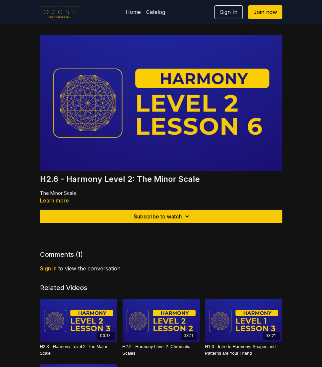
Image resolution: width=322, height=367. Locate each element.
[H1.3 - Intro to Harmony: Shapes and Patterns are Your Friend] (243, 349)
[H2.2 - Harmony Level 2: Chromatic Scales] (161, 349)
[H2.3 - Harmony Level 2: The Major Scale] (78, 349)
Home (133, 12)
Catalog (155, 12)
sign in (48, 268)
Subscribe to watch (162, 216)
